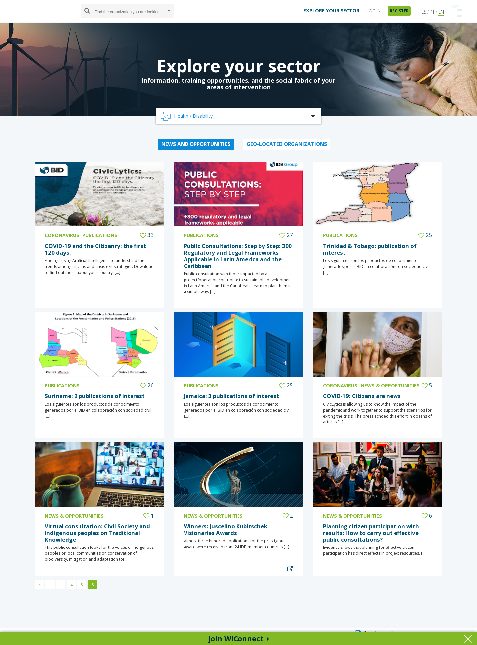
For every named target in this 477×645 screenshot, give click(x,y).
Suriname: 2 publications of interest (95, 396)
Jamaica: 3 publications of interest (231, 396)
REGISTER (399, 10)
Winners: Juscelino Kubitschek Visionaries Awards (225, 529)
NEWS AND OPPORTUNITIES (195, 144)
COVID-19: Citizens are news (362, 396)
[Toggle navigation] (457, 9)
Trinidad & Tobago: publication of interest (370, 249)
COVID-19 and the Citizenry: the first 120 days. (95, 249)
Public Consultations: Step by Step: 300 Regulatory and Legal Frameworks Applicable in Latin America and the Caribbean (238, 256)
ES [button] (423, 11)
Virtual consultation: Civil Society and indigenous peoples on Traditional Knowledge (97, 532)
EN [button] (441, 11)
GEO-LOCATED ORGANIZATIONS (287, 144)
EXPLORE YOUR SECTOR (331, 10)
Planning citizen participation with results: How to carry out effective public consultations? (371, 532)
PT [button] (432, 11)
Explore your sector (239, 65)
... (60, 585)
